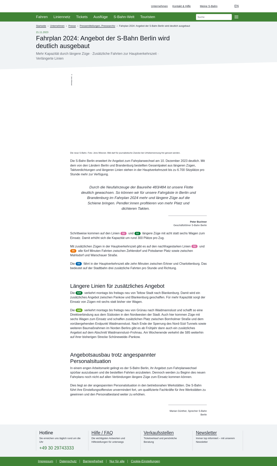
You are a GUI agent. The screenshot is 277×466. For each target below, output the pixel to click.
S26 (79, 293)
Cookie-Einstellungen (145, 461)
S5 (73, 251)
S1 (123, 233)
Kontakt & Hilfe (181, 6)
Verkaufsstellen (159, 432)
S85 (79, 310)
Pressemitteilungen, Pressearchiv (97, 26)
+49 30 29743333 (56, 448)
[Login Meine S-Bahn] (206, 6)
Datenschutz (68, 461)
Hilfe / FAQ (102, 432)
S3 (78, 263)
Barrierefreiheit (93, 461)
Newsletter (206, 432)
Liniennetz (61, 17)
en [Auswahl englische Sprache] (236, 6)
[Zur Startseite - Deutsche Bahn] (268, 6)
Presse (72, 26)
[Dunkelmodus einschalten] (224, 6)
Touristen (147, 17)
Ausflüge (100, 17)
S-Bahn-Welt (123, 17)
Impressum (45, 461)
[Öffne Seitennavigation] (236, 17)
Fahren (42, 17)
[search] (214, 17)
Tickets (82, 17)
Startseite (41, 26)
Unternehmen (159, 6)
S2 (137, 233)
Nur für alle (116, 461)
